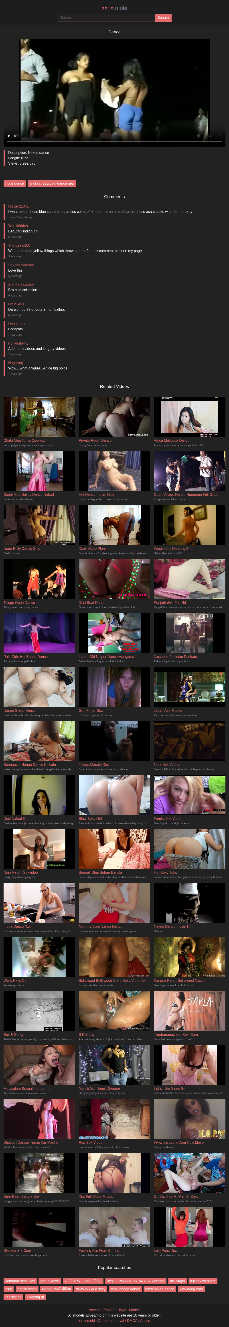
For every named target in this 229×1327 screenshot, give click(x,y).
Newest (94, 1310)
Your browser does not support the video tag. (114, 91)
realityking (13, 1297)
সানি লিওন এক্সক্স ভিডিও (83, 1281)
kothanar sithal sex (20, 1281)
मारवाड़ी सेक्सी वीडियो (56, 1289)
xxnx (114, 8)
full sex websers (203, 1281)
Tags (122, 1310)
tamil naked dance (159, 1289)
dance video (26, 1289)
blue (8, 1289)
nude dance (14, 183)
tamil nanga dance (125, 1289)
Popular (109, 1310)
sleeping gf (35, 1297)
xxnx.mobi (87, 1321)
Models (135, 1310)
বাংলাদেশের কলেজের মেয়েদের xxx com (136, 1281)
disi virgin (177, 1281)
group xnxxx (49, 1281)
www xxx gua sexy (90, 1289)
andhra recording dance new (52, 183)
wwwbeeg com (191, 1289)
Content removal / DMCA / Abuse (124, 1321)
